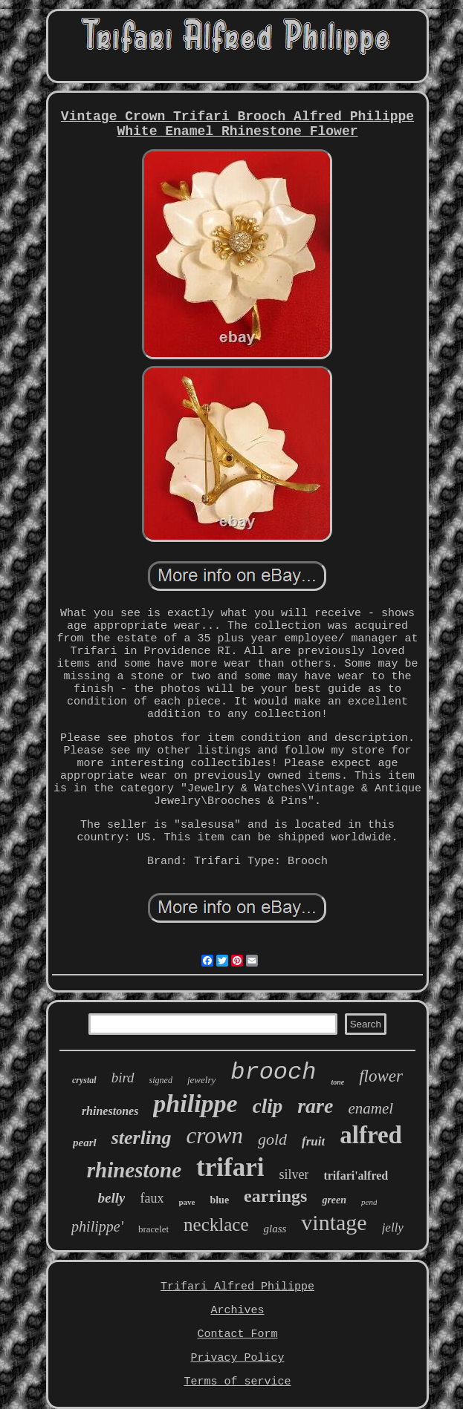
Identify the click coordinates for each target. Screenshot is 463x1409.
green (334, 1200)
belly (112, 1198)
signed (160, 1080)
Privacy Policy (237, 1358)
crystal (84, 1080)
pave (186, 1201)
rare (315, 1105)
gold (272, 1139)
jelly (393, 1227)
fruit (313, 1141)
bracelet (153, 1229)
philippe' (97, 1226)
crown (215, 1135)
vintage (333, 1222)
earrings (275, 1196)
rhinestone (134, 1170)
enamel (370, 1108)
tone (337, 1082)
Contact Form (237, 1334)
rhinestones (110, 1111)
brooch (273, 1072)
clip (268, 1106)
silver (293, 1174)
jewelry (201, 1079)
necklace (216, 1225)
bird (123, 1077)
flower (381, 1076)
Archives (237, 1310)
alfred (371, 1135)
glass (274, 1229)
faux (151, 1198)
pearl (85, 1142)
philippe (195, 1103)
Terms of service (237, 1382)
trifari (230, 1167)
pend (369, 1201)
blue (219, 1200)
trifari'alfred (355, 1175)
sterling (141, 1137)
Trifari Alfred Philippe (237, 1287)
